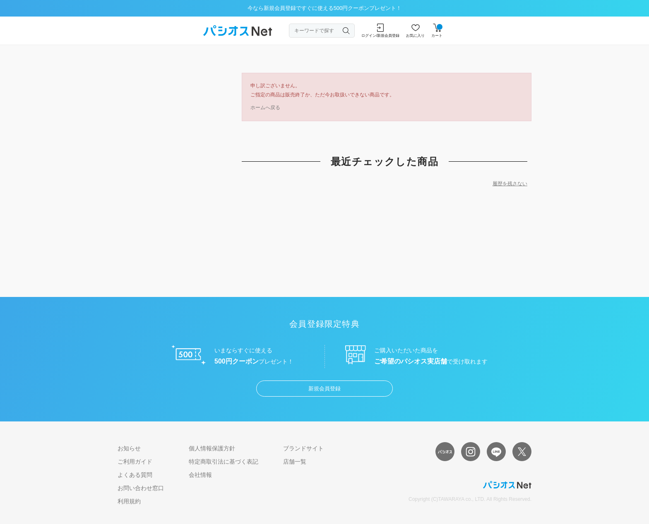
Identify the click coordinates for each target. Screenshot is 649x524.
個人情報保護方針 (212, 448)
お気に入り (415, 31)
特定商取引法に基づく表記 (223, 461)
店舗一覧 (294, 461)
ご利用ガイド (135, 461)
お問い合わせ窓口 (141, 488)
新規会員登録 (324, 388)
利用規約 (129, 501)
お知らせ (129, 448)
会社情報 (200, 474)
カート (436, 31)
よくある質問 (135, 474)
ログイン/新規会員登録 (380, 31)
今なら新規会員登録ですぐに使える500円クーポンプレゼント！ (325, 8)
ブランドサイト (303, 448)
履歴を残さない (510, 184)
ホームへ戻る (265, 107)
